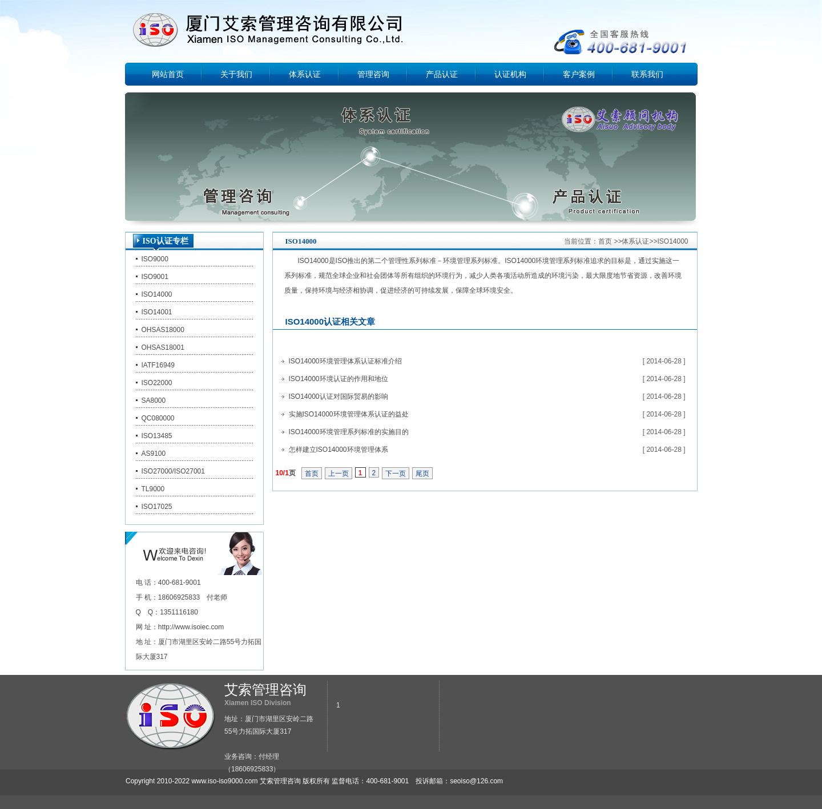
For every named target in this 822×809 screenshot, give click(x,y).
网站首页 (168, 74)
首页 (605, 241)
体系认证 (305, 74)
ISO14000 (157, 294)
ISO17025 (157, 507)
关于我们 (236, 74)
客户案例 (579, 74)
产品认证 (442, 74)
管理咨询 (373, 74)
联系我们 (647, 74)
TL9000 (153, 489)
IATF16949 (158, 365)
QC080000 (158, 418)
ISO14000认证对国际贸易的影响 (338, 397)
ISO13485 (157, 436)
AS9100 (154, 454)
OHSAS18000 (163, 330)
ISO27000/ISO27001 (173, 471)
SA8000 (154, 400)
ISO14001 (157, 312)
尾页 (422, 474)
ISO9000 (155, 259)
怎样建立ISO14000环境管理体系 (338, 450)
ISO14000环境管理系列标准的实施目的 (349, 432)
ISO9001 (155, 277)
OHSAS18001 (163, 347)
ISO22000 (157, 383)
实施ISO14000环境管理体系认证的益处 (349, 414)
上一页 (338, 474)
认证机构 (510, 74)
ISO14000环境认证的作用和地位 (338, 379)
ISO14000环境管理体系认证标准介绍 (345, 361)
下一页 (395, 474)
